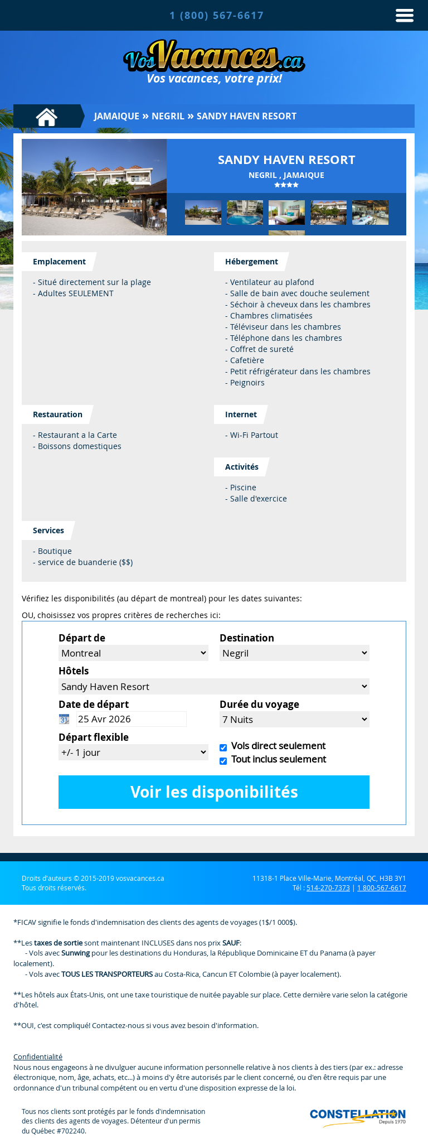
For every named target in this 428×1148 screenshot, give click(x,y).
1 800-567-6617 (381, 887)
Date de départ (94, 704)
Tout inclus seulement (276, 759)
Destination (247, 637)
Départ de (82, 637)
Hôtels (74, 670)
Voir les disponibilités (214, 792)
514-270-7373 (328, 887)
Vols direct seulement (276, 745)
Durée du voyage (259, 704)
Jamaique (116, 116)
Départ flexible (94, 737)
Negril (168, 116)
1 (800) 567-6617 (216, 15)
